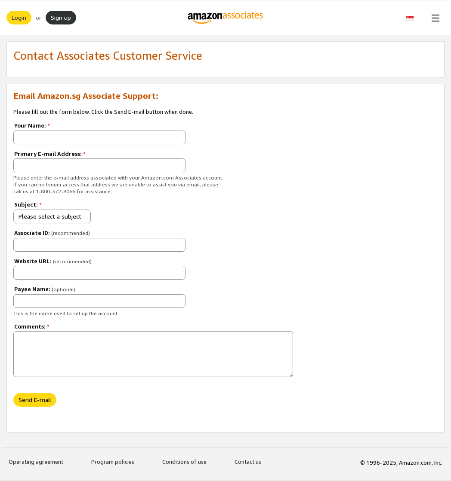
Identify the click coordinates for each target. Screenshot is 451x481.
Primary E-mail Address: (50, 153)
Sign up (61, 17)
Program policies (112, 461)
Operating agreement (36, 461)
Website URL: (53, 261)
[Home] (225, 17)
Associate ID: (52, 232)
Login (19, 17)
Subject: (28, 204)
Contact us (248, 461)
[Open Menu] (434, 17)
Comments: (31, 326)
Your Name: (32, 125)
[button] (414, 17)
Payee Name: (44, 289)
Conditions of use (184, 461)
